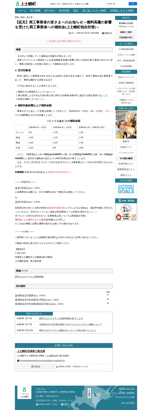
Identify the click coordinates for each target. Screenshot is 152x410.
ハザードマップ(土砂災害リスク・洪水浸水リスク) (126, 91)
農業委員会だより (126, 169)
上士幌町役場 (52, 356)
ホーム (23, 10)
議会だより (126, 175)
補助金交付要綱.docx (28, 295)
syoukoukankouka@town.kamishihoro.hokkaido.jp (42, 360)
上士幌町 (28, 4)
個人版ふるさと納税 (94, 10)
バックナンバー (126, 153)
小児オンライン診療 (126, 55)
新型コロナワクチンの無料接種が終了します (61, 318)
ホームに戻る (128, 402)
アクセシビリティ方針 (125, 397)
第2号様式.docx (24, 202)
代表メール (69, 404)
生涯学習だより (126, 164)
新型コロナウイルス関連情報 (29, 277)
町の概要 (35, 10)
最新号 (126, 141)
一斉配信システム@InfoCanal (126, 101)
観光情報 (64, 10)
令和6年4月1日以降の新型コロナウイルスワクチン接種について (70, 324)
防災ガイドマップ (126, 77)
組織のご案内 (126, 32)
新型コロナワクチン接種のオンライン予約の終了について (67, 330)
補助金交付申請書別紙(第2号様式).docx (37, 304)
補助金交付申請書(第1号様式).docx (34, 299)
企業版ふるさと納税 (121, 10)
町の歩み (50, 10)
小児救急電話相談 (126, 49)
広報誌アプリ (126, 147)
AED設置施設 (126, 66)
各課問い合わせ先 (127, 389)
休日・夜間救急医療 (126, 60)
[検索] (116, 3)
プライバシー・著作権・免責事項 (120, 393)
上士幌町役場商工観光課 (31, 351)
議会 (75, 10)
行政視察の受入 (126, 37)
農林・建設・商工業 (24, 17)
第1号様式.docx (24, 188)
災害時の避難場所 (126, 83)
